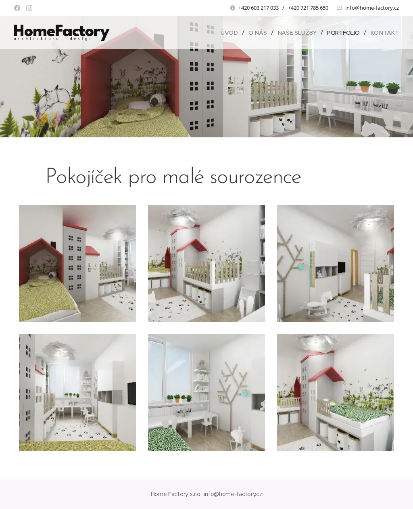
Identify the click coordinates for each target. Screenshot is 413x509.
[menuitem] (231, 33)
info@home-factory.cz (372, 7)
